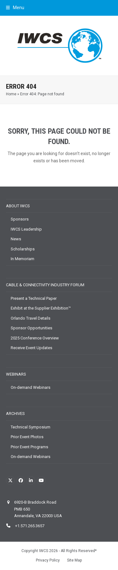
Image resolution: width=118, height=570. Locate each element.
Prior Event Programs (29, 446)
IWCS (43, 551)
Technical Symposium (30, 427)
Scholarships (23, 249)
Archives (15, 413)
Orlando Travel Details (30, 318)
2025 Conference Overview (35, 338)
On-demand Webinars (30, 387)
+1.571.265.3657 (29, 525)
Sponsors (20, 219)
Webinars (16, 374)
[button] (15, 7)
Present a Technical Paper (34, 298)
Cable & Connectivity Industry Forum (45, 284)
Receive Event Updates (31, 347)
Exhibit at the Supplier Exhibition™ (41, 308)
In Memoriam (22, 258)
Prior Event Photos (27, 436)
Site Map (74, 560)
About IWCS (18, 206)
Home (11, 94)
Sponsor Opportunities (31, 328)
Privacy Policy (48, 560)
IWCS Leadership (26, 229)
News (16, 239)
